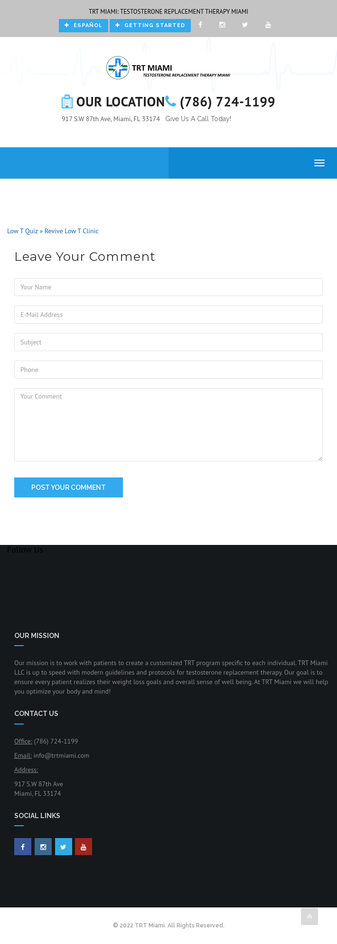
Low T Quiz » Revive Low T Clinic (53, 231)
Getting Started (150, 25)
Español (84, 25)
